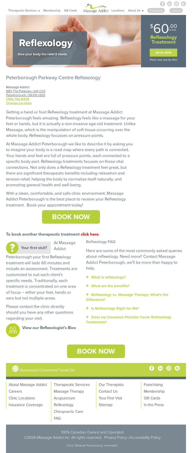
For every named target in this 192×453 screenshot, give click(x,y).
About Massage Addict (28, 384)
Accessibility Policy (145, 437)
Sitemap (105, 404)
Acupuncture (64, 398)
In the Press (154, 404)
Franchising (153, 384)
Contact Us (108, 391)
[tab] (136, 277)
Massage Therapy (69, 391)
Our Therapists (111, 384)
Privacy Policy (115, 437)
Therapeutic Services (72, 384)
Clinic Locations (22, 398)
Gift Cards (70, 10)
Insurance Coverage (26, 404)
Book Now (163, 53)
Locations (118, 10)
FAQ (57, 418)
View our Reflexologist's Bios (49, 328)
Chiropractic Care (68, 411)
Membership (52, 10)
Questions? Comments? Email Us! (47, 370)
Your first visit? (34, 248)
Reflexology (70, 118)
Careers (15, 391)
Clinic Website (76, 445)
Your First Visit (110, 398)
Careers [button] (176, 10)
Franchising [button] (156, 10)
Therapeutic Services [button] (24, 10)
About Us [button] (136, 10)
